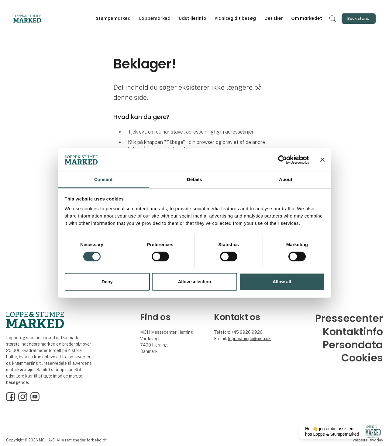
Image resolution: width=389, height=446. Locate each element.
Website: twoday (368, 440)
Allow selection (194, 281)
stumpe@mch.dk (255, 338)
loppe (233, 338)
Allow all (282, 281)
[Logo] (37, 19)
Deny (107, 281)
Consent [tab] (103, 179)
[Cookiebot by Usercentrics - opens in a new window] (282, 160)
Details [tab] (194, 179)
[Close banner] (322, 160)
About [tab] (285, 179)
